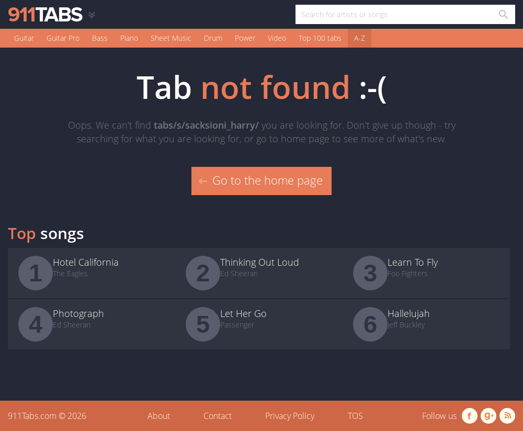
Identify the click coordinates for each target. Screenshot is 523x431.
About (158, 416)
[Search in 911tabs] (503, 14)
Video (277, 38)
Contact (217, 416)
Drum (213, 38)
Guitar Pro (63, 38)
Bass (100, 38)
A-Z (359, 38)
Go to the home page (260, 180)
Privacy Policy (289, 416)
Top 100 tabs (320, 38)
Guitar (24, 38)
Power (245, 38)
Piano (129, 38)
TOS (355, 416)
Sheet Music (171, 38)
